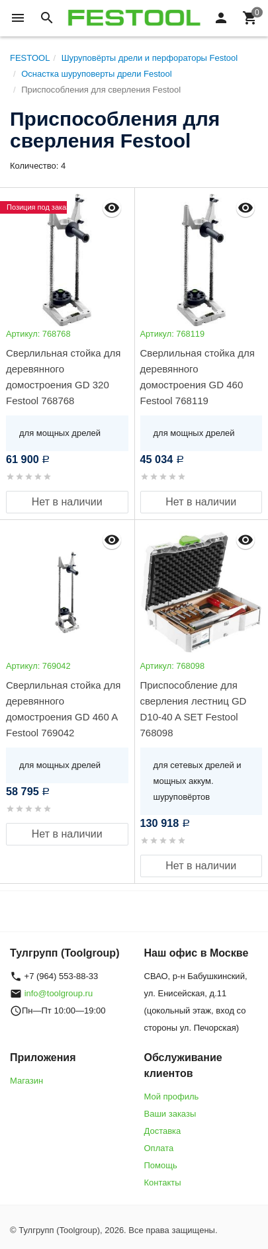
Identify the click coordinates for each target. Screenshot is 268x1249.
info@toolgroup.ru (58, 993)
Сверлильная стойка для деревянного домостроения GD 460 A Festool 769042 (63, 708)
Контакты (162, 1182)
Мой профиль (171, 1096)
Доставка (162, 1131)
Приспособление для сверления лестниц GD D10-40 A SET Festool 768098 (193, 708)
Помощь (160, 1165)
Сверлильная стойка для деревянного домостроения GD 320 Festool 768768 (63, 376)
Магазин (26, 1081)
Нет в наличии (67, 501)
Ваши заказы (170, 1114)
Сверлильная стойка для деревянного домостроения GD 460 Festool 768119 (197, 376)
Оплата (159, 1148)
